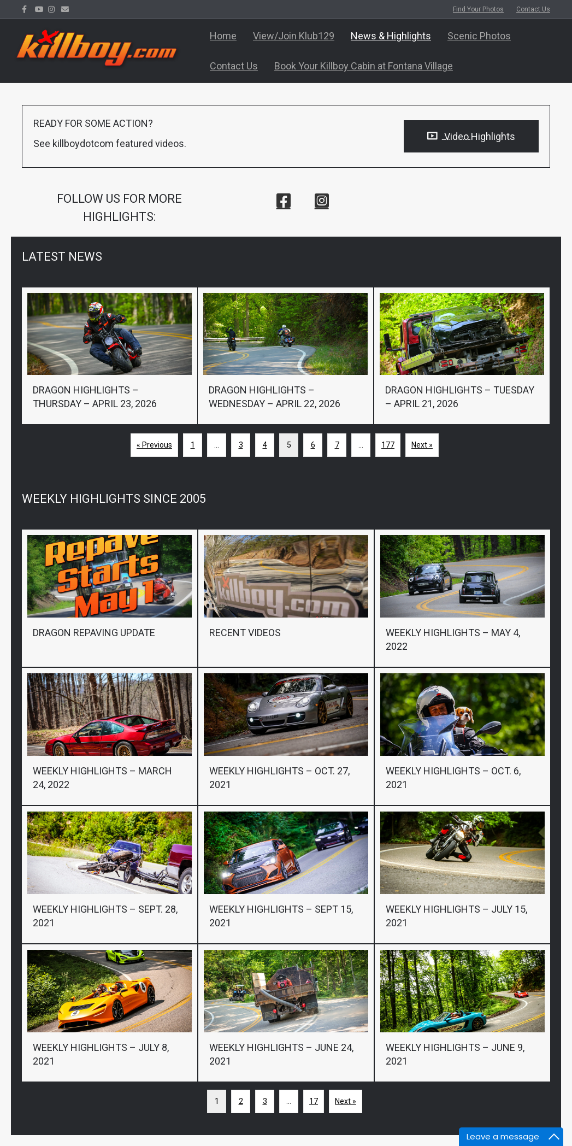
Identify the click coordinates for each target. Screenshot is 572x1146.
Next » (422, 444)
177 (387, 444)
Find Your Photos (478, 9)
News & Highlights (391, 36)
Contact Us (533, 9)
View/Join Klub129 (293, 36)
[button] (283, 200)
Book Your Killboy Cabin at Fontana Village (363, 66)
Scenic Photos (479, 36)
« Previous (154, 444)
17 (313, 1101)
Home (223, 36)
